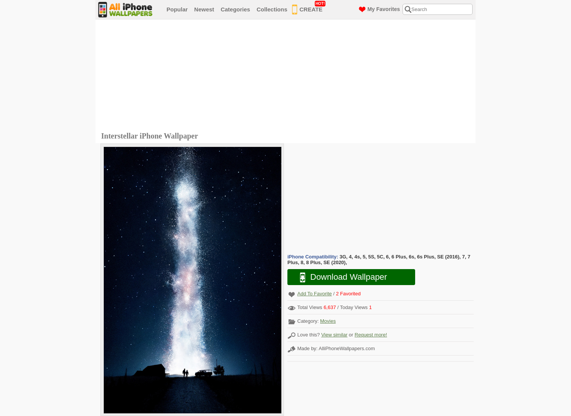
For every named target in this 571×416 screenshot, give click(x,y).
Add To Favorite (314, 293)
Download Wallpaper (339, 277)
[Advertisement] (287, 76)
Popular (177, 9)
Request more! (371, 335)
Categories (235, 9)
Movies (328, 321)
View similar (334, 335)
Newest (204, 9)
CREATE (309, 8)
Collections (272, 9)
